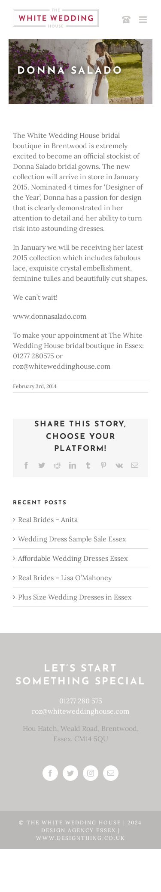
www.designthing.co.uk (80, 838)
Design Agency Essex (79, 830)
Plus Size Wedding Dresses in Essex (74, 597)
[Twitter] (70, 773)
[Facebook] (50, 773)
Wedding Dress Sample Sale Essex (72, 539)
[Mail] (110, 773)
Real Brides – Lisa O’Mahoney (65, 577)
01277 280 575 (80, 700)
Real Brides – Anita (48, 519)
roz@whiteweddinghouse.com (80, 711)
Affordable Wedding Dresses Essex (73, 558)
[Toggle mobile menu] (143, 19)
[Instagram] (90, 773)
